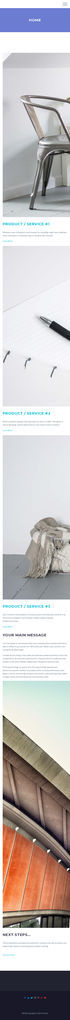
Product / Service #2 (26, 413)
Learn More (8, 241)
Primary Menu (65, 4)
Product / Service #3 (26, 606)
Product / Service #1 (26, 224)
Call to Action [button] (9, 955)
